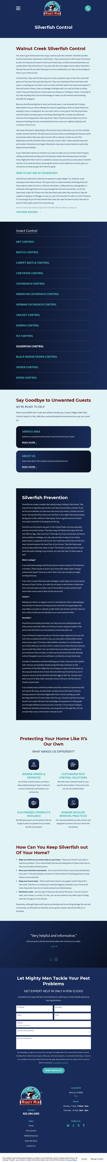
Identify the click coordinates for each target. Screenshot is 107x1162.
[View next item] (56, 960)
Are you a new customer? (25, 1031)
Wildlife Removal (31, 1136)
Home (31, 1126)
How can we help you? (24, 1039)
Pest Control (31, 1131)
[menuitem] (53, 242)
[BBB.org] (73, 1126)
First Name (20, 1008)
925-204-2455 (31, 1114)
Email (57, 1016)
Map (76, 1096)
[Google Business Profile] (68, 1126)
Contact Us (31, 1146)
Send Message (53, 1071)
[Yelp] (78, 1126)
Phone (19, 1016)
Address (20, 1023)
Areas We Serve (31, 1141)
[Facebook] (83, 1126)
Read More (29, 443)
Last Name (58, 1008)
